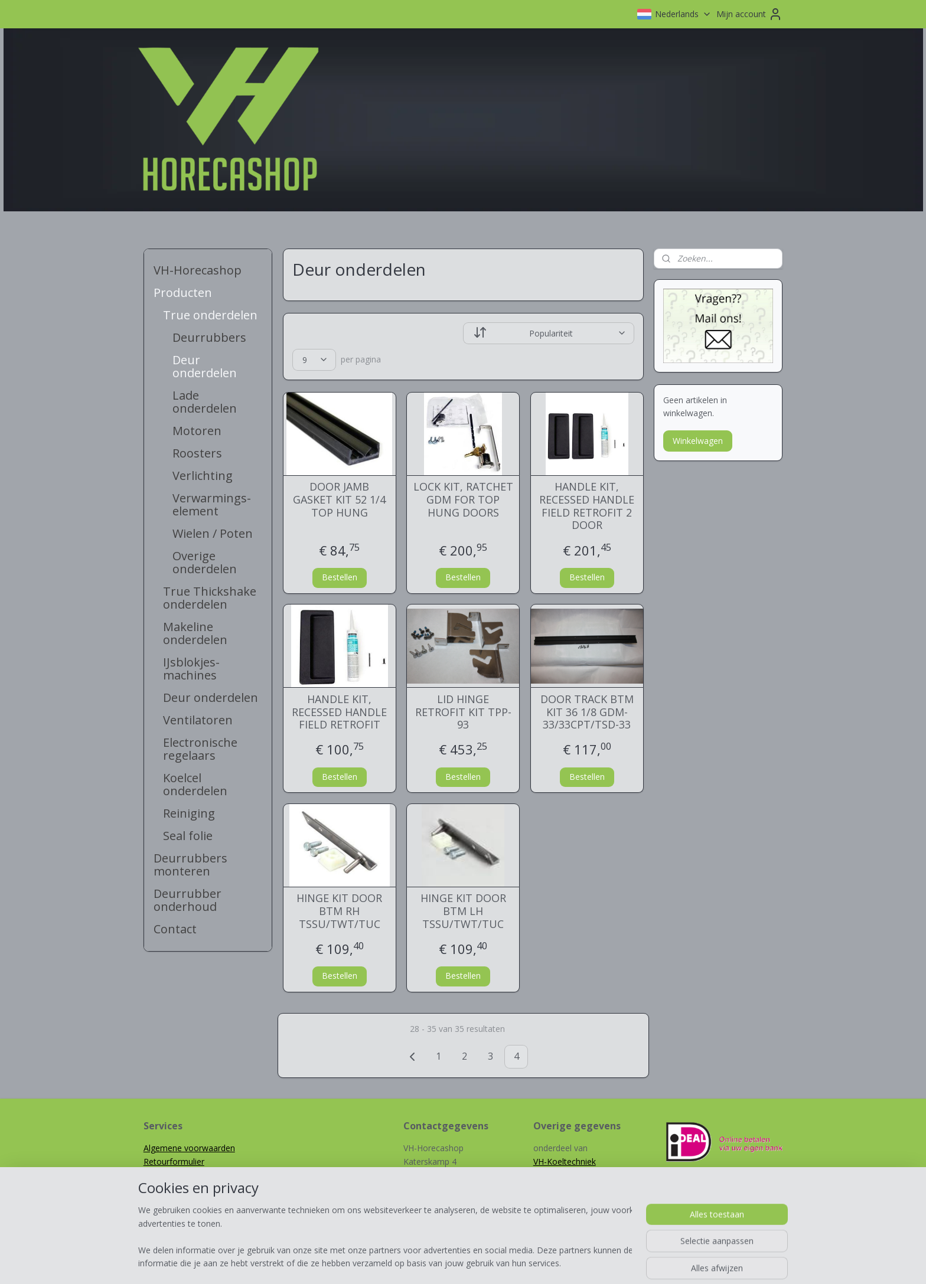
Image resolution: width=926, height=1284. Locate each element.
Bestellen (339, 577)
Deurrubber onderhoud (187, 900)
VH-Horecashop (198, 270)
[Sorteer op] (549, 333)
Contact (175, 929)
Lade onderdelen (204, 401)
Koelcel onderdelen (195, 784)
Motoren (196, 431)
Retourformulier (174, 1161)
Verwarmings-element (211, 504)
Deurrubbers (209, 337)
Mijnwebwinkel (594, 1262)
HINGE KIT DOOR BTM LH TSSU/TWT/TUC (463, 911)
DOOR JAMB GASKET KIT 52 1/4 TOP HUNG (339, 500)
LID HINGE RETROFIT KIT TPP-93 (463, 712)
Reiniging (189, 813)
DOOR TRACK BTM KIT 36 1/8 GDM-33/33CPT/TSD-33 (586, 712)
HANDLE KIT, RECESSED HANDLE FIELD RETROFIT (339, 712)
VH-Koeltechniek (564, 1161)
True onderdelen (210, 315)
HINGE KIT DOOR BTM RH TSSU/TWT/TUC (339, 911)
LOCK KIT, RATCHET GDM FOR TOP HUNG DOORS (463, 500)
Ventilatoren (198, 720)
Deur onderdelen (204, 366)
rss (446, 1262)
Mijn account (749, 14)
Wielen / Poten (212, 533)
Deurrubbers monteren (190, 864)
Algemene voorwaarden (189, 1148)
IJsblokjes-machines (191, 668)
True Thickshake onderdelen (209, 597)
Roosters (197, 453)
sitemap (421, 1262)
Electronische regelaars (200, 748)
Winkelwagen (698, 440)
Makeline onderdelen (195, 633)
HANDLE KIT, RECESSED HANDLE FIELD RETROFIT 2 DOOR (586, 506)
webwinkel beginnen (491, 1262)
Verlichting (202, 475)
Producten (183, 292)
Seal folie (188, 836)
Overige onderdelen (204, 562)
